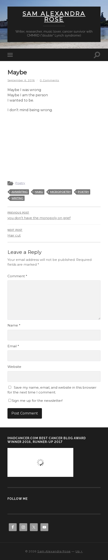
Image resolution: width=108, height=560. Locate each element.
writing (17, 198)
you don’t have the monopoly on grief (53, 215)
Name (13, 325)
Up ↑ (79, 551)
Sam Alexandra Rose (53, 16)
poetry (83, 191)
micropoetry (60, 191)
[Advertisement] (53, 144)
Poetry (20, 183)
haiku (39, 191)
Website (14, 367)
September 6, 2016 (21, 80)
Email (13, 346)
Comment (17, 276)
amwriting (19, 191)
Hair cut (53, 233)
